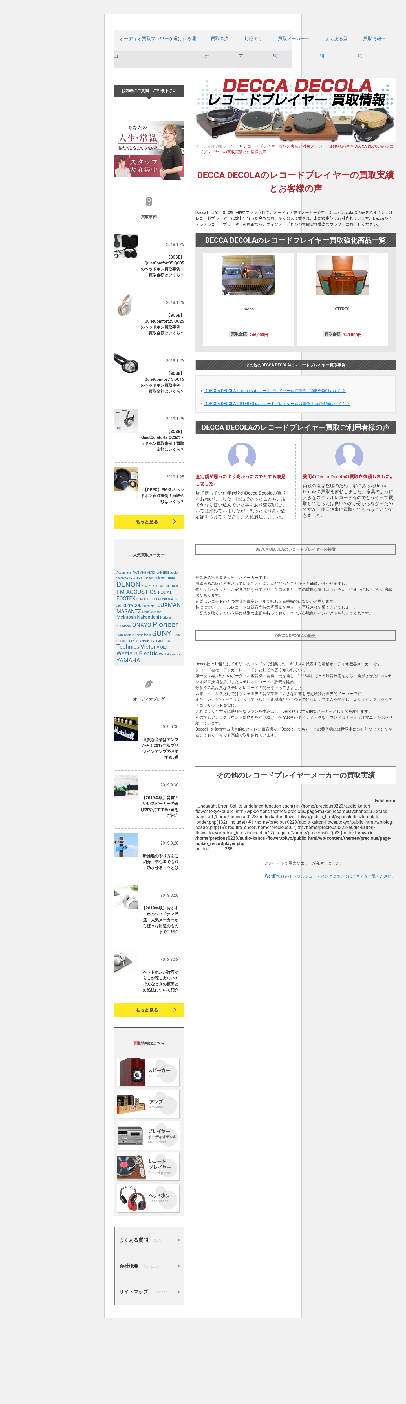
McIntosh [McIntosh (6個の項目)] (126, 694)
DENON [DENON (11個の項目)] (128, 661)
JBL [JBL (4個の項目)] (119, 683)
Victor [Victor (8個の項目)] (148, 723)
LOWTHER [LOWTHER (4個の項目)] (149, 683)
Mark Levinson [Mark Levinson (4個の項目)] (152, 689)
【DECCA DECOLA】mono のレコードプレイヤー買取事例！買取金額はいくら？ (275, 409)
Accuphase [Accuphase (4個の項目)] (123, 649)
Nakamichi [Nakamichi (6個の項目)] (148, 694)
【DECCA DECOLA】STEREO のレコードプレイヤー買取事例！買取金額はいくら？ (277, 422)
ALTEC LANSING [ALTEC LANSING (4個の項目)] (158, 649)
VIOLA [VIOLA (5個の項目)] (162, 724)
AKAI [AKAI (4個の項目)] (136, 649)
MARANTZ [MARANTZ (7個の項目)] (128, 688)
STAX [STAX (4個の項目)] (176, 712)
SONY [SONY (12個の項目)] (161, 710)
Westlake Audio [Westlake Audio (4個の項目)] (169, 731)
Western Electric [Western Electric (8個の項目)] (137, 730)
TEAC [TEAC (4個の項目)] (167, 718)
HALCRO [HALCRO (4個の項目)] (174, 676)
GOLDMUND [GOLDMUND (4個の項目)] (159, 676)
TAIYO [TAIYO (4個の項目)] (133, 718)
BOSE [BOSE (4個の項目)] (171, 655)
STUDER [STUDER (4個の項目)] (121, 718)
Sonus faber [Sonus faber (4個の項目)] (143, 712)
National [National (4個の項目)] (165, 695)
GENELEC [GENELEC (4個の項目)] (142, 676)
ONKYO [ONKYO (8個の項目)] (141, 702)
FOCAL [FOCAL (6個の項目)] (165, 669)
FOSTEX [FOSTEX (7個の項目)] (125, 675)
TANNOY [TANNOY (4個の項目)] (144, 718)
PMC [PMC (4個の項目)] (119, 712)
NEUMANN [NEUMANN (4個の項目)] (123, 703)
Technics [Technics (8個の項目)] (127, 723)
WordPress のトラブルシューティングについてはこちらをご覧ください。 (330, 894)
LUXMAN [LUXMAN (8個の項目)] (169, 682)
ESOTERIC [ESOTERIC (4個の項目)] (148, 663)
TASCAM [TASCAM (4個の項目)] (157, 718)
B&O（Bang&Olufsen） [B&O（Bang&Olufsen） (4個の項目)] (151, 655)
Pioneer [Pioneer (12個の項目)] (165, 701)
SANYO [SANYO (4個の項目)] (129, 712)
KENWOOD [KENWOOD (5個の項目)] (132, 682)
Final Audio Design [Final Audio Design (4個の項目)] (168, 663)
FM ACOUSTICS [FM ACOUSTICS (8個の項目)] (136, 669)
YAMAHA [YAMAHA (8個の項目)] (128, 737)
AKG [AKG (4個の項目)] (143, 649)
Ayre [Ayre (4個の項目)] (132, 655)
